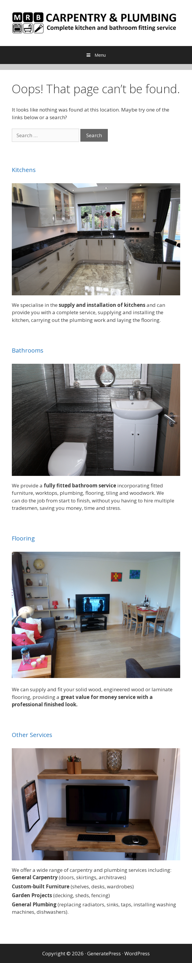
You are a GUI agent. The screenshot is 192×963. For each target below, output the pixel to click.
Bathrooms (27, 350)
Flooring (23, 538)
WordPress (137, 953)
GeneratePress (104, 953)
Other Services (32, 735)
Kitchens (24, 170)
